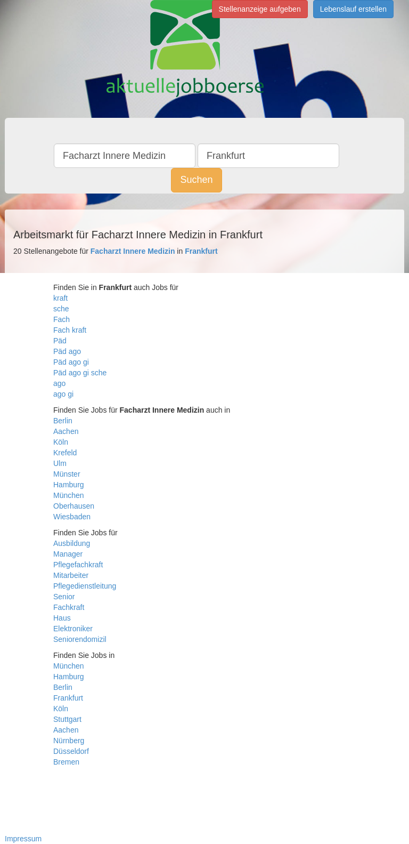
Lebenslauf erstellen (353, 9)
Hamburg (68, 484)
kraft (60, 298)
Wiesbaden (72, 516)
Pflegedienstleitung (84, 586)
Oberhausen (73, 506)
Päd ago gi (71, 362)
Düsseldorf (71, 751)
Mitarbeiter (70, 575)
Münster (66, 474)
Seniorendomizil (80, 639)
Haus (62, 618)
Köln (60, 442)
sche (61, 308)
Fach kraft (69, 330)
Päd (60, 340)
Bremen (66, 762)
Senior (64, 596)
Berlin (62, 420)
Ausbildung (71, 543)
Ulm (60, 463)
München (68, 495)
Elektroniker (73, 628)
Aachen (65, 431)
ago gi (63, 394)
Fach (61, 319)
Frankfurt (68, 698)
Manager (68, 554)
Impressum (23, 838)
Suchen (196, 179)
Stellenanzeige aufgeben (260, 9)
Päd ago (67, 351)
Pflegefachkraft (78, 564)
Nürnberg (68, 740)
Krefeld (65, 452)
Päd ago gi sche (80, 372)
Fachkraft (68, 607)
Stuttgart (67, 719)
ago (59, 383)
